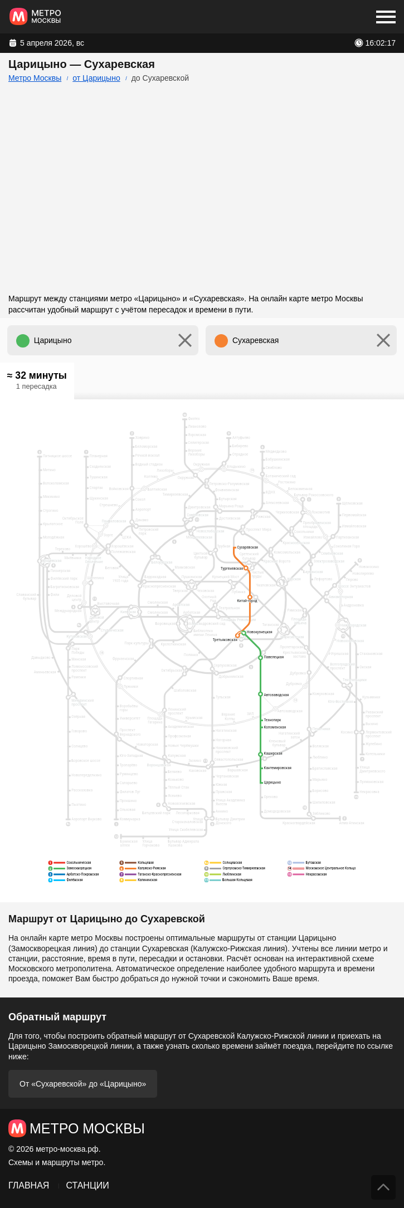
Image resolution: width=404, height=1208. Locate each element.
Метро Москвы (34, 78)
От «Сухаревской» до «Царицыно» (83, 1083)
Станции (87, 1185)
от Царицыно (96, 78)
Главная (28, 1185)
